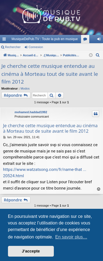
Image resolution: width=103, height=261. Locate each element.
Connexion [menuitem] (100, 40)
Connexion (36, 47)
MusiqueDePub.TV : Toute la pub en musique (45, 39)
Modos (25, 88)
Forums (86, 40)
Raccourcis (5, 40)
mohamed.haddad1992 (31, 112)
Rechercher (13, 47)
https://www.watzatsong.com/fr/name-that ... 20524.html (44, 172)
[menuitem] (97, 55)
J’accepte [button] (31, 251)
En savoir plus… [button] (71, 237)
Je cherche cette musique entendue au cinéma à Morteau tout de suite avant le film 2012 (49, 73)
